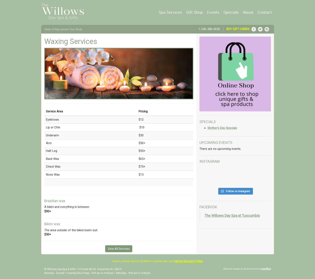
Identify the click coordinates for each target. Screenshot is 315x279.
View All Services (119, 248)
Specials (231, 12)
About (248, 12)
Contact (265, 12)
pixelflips (266, 269)
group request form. (188, 261)
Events (213, 12)
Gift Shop (194, 12)
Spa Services (170, 12)
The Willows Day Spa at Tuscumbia (232, 216)
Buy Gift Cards (237, 29)
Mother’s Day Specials (222, 128)
